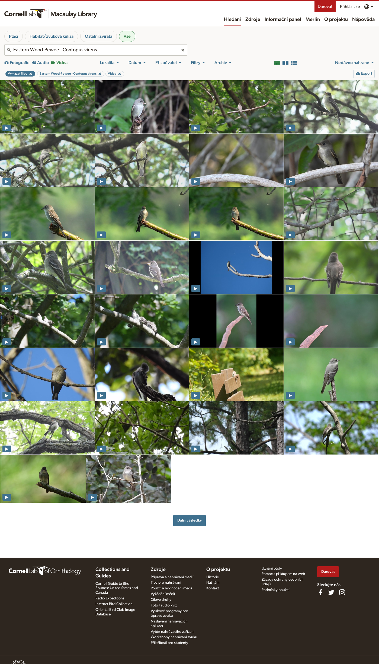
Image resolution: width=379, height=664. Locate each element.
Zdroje (252, 19)
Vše (127, 36)
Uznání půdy (272, 568)
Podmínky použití (275, 590)
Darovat (325, 6)
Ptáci (13, 36)
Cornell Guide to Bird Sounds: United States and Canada (116, 588)
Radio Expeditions (109, 598)
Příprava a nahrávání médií (172, 577)
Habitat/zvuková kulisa (51, 36)
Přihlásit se (350, 6)
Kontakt (212, 588)
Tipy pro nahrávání (166, 582)
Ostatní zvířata (98, 36)
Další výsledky (189, 520)
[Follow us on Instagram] (342, 592)
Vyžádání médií (163, 594)
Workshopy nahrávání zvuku (174, 637)
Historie (212, 577)
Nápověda (363, 19)
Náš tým (212, 582)
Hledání (232, 19)
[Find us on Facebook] (320, 592)
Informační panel (283, 19)
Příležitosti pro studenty (169, 643)
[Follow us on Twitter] (331, 592)
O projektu (336, 19)
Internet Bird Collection (114, 604)
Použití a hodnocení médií (171, 588)
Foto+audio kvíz (164, 605)
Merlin (313, 19)
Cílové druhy (161, 600)
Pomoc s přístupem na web (283, 574)
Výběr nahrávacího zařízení (172, 632)
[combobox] (95, 50)
